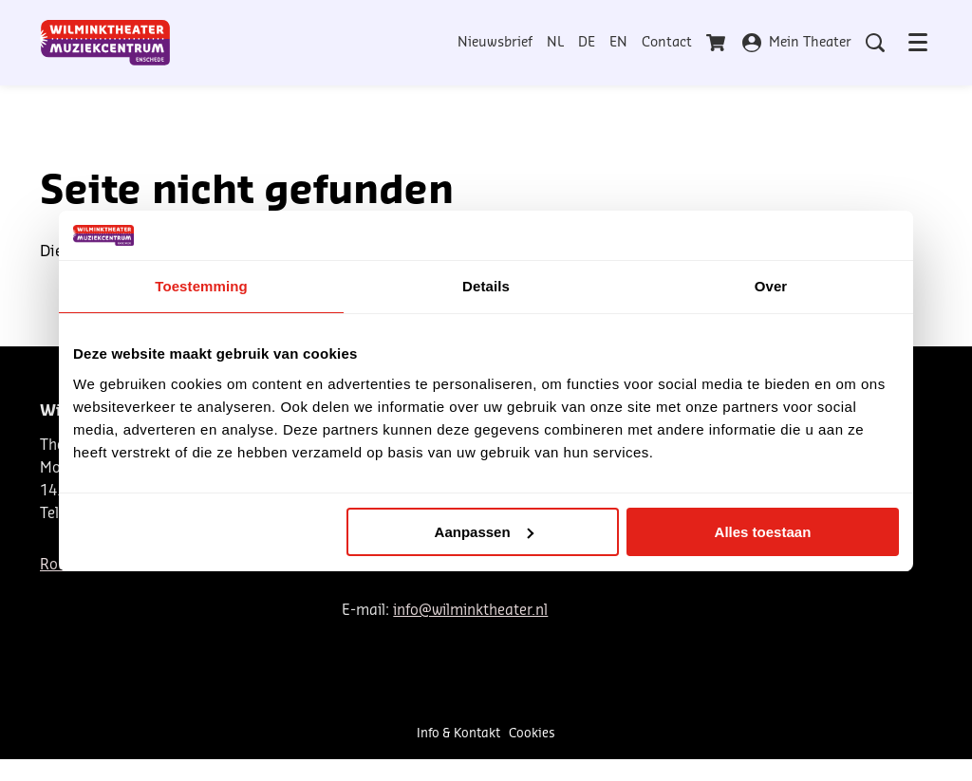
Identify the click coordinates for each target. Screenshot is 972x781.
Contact (667, 42)
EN (618, 42)
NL (555, 42)
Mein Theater (796, 42)
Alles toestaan (763, 532)
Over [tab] (771, 286)
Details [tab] (486, 286)
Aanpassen (484, 532)
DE (586, 42)
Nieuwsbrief (495, 42)
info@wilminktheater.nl (470, 611)
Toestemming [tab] (201, 286)
